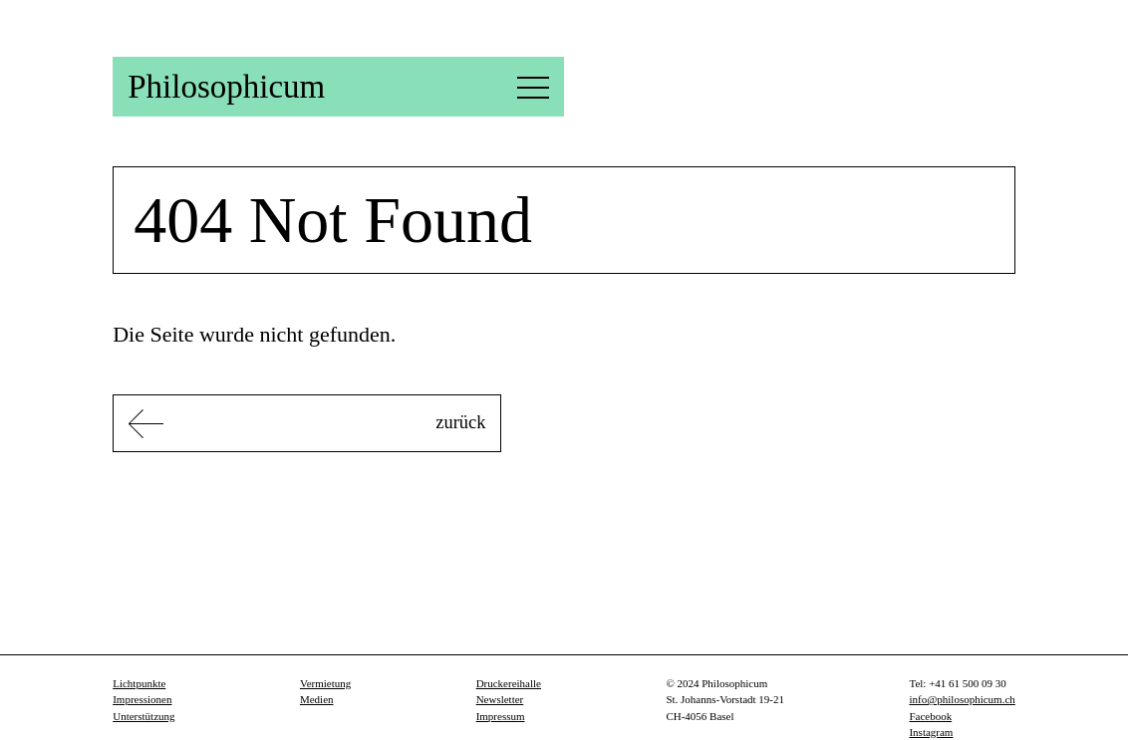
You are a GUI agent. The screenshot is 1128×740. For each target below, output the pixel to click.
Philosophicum (247, 87)
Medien (315, 699)
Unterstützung (153, 716)
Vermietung (328, 683)
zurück (357, 424)
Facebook (914, 716)
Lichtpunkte (146, 683)
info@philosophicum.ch (951, 699)
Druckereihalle (501, 683)
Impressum (492, 716)
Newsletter (490, 699)
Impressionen (149, 699)
